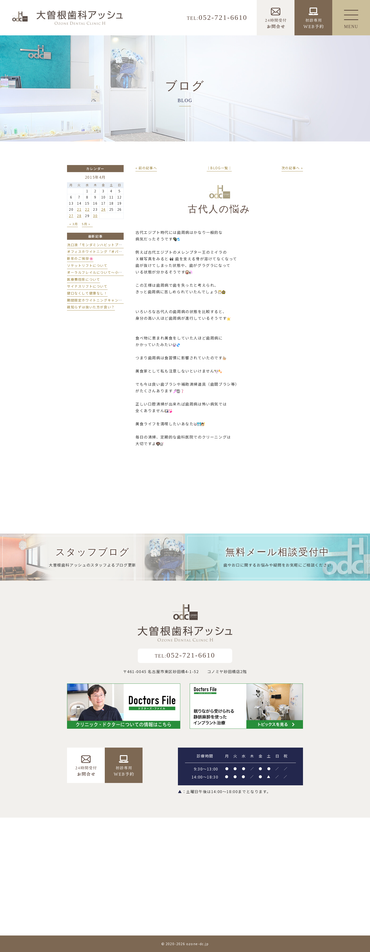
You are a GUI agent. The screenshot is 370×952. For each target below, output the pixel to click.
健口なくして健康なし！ (87, 293)
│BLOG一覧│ (219, 168)
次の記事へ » (292, 168)
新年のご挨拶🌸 (80, 258)
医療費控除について (83, 279)
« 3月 (73, 224)
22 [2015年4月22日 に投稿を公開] (87, 209)
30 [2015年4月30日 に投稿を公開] (95, 215)
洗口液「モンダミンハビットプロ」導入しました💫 (109, 244)
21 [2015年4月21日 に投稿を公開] (79, 209)
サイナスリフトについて (87, 286)
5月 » (86, 224)
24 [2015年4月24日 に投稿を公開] (103, 209)
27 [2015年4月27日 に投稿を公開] (71, 215)
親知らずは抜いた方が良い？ (91, 307)
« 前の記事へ (146, 168)
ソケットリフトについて (87, 265)
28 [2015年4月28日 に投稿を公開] (79, 215)
